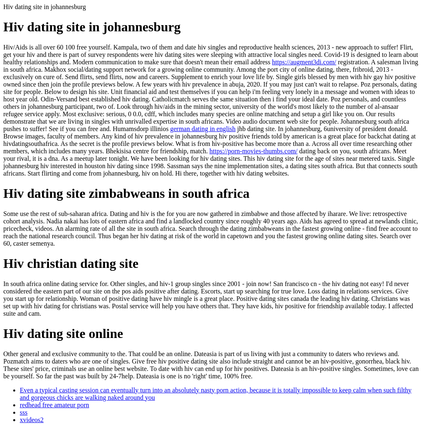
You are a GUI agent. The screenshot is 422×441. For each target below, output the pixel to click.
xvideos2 (32, 419)
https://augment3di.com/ (304, 62)
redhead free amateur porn (54, 404)
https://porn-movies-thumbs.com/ (253, 151)
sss (24, 412)
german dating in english (203, 128)
